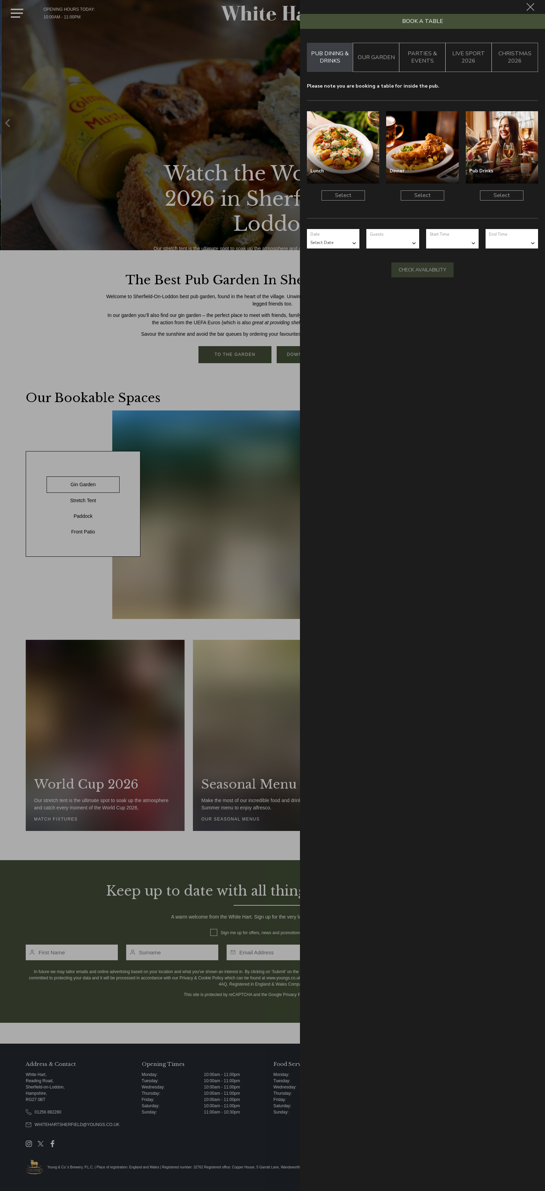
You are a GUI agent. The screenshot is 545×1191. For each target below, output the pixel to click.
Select (343, 195)
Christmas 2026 (514, 57)
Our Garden (376, 57)
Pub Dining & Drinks (330, 57)
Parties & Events (422, 57)
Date (314, 234)
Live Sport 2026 (468, 57)
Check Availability (422, 270)
